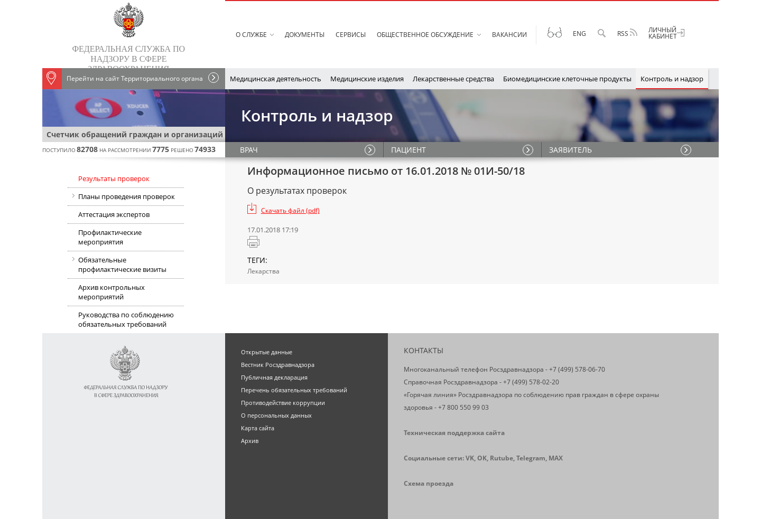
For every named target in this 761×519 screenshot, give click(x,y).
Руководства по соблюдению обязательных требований (126, 319)
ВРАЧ (250, 150)
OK (482, 458)
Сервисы (351, 34)
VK (470, 458)
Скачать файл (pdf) (290, 210)
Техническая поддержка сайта (454, 432)
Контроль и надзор (672, 78)
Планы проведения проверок (121, 197)
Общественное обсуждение (425, 34)
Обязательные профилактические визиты (117, 265)
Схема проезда (428, 483)
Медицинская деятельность (275, 78)
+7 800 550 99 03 (463, 407)
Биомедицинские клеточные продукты (567, 78)
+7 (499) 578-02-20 (531, 382)
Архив (249, 441)
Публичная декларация (274, 377)
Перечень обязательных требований (294, 390)
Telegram (530, 458)
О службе (251, 34)
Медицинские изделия (367, 78)
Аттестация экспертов (114, 214)
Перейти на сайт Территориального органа (122, 78)
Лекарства (263, 271)
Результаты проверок (114, 178)
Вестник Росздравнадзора (277, 365)
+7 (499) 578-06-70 (577, 369)
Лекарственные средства (453, 78)
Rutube (501, 458)
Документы (304, 34)
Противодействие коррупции (283, 403)
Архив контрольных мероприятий (111, 291)
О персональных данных (276, 415)
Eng (579, 33)
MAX (556, 458)
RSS (627, 33)
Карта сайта (257, 428)
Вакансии (509, 34)
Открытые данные (266, 352)
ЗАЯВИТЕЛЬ (571, 150)
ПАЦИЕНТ (409, 150)
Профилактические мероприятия (110, 237)
